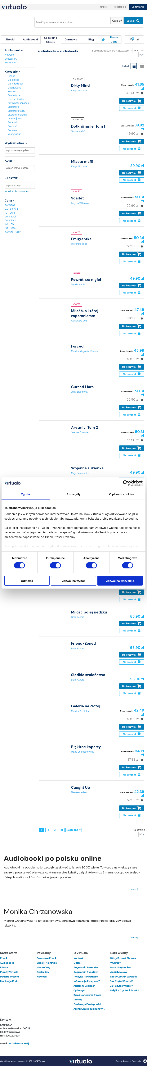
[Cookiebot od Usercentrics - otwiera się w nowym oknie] (126, 483)
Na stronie (138, 50)
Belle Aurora (77, 617)
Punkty (103, 6)
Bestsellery (11, 58)
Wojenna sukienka (87, 468)
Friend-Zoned (83, 643)
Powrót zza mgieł (86, 279)
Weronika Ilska (79, 243)
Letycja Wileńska (80, 203)
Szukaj (133, 21)
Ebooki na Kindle (47, 962)
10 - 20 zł (10, 212)
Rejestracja (119, 6)
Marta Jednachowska (82, 751)
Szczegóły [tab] (73, 494)
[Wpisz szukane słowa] (71, 22)
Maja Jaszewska (80, 473)
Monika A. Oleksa (80, 711)
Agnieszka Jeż (79, 320)
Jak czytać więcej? (121, 985)
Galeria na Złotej (85, 706)
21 (61, 829)
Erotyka (12, 91)
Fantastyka (14, 95)
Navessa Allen (79, 792)
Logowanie (138, 6)
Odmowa (27, 580)
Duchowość (14, 87)
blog (91, 39)
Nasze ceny (109, 39)
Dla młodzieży (15, 83)
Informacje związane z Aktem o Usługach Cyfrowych (87, 986)
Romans (12, 130)
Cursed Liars (82, 387)
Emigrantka (81, 239)
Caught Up (80, 787)
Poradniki (13, 122)
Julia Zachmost (79, 391)
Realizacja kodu (9, 981)
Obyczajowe (14, 118)
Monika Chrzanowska (20, 191)
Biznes (11, 76)
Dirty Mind (80, 85)
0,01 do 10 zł (11, 208)
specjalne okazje (50, 40)
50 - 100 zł (11, 228)
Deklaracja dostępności (87, 1004)
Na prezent (131, 108)
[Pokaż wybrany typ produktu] (117, 20)
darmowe (71, 39)
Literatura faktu (16, 110)
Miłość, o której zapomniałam (84, 313)
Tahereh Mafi (78, 131)
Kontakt (78, 958)
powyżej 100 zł (13, 232)
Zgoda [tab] (25, 494)
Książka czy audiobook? (124, 990)
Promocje (10, 62)
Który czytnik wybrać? (123, 976)
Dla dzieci (13, 79)
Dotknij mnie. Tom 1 (88, 126)
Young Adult (14, 134)
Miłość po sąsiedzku (89, 612)
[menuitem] (10, 39)
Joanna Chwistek (80, 432)
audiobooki (7, 962)
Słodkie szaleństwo (88, 674)
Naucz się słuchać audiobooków (120, 969)
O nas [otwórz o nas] (77, 962)
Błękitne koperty (86, 747)
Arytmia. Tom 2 (84, 427)
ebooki (4, 958)
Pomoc (78, 999)
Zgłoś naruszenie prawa (87, 995)
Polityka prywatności (86, 976)
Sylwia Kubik (78, 284)
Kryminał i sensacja (18, 103)
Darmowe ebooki (47, 958)
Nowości (9, 54)
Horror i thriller (16, 99)
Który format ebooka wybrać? (123, 960)
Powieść (12, 126)
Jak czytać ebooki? (121, 981)
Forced (77, 346)
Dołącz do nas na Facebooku (131, 1061)
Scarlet (77, 198)
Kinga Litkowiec (79, 90)
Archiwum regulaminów (89, 1008)
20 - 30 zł (10, 216)
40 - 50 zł (10, 224)
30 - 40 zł (10, 220)
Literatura (13, 106)
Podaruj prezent (9, 976)
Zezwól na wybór (73, 580)
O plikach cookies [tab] (121, 494)
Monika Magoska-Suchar (84, 351)
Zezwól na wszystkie (120, 580)
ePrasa (4, 967)
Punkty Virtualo (9, 972)
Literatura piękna (17, 114)
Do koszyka (131, 101)
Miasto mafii (82, 161)
